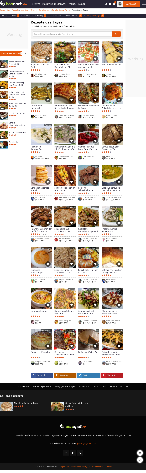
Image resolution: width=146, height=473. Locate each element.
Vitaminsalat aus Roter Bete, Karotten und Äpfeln (88, 148)
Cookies (109, 467)
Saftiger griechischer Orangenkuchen (112, 271)
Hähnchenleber (45, 207)
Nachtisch (25, 10)
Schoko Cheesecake (17, 113)
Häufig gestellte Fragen (65, 386)
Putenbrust (70, 207)
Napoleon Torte (45, 43)
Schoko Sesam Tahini (61, 10)
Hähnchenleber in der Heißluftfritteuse (41, 230)
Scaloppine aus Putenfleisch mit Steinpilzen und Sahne (62, 230)
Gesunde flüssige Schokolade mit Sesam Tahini (18, 73)
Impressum (84, 386)
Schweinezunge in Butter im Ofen (110, 148)
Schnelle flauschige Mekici (40, 189)
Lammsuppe (46, 289)
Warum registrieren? (42, 386)
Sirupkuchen (117, 248)
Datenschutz (97, 467)
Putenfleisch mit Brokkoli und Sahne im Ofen (111, 353)
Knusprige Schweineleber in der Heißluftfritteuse (64, 353)
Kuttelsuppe (46, 248)
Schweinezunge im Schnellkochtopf (63, 271)
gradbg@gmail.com (86, 443)
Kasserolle (118, 330)
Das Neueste (23, 386)
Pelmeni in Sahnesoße (36, 148)
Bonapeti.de (5, 10)
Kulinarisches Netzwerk (54, 4)
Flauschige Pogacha (40, 352)
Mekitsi (48, 166)
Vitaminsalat (93, 125)
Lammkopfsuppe (39, 311)
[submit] (116, 34)
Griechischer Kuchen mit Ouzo (88, 271)
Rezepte (36, 4)
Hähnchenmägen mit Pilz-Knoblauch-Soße (64, 148)
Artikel (72, 4)
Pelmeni (48, 125)
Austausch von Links (119, 386)
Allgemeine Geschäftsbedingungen (75, 467)
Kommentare (55, 15)
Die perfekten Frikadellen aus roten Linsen (112, 106)
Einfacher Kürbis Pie (87, 352)
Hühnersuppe (117, 166)
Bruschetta (94, 43)
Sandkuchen (117, 43)
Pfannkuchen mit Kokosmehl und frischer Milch (110, 312)
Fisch (49, 84)
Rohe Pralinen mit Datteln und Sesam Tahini (17, 94)
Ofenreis (71, 289)
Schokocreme (44, 10)
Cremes (34, 10)
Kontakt (95, 386)
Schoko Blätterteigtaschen (17, 124)
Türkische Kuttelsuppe (37, 271)
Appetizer (71, 125)
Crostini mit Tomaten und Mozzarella (88, 65)
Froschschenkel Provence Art (109, 230)
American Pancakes (114, 289)
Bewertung (40, 15)
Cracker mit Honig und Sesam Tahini (16, 83)
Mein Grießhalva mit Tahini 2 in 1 (18, 104)
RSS (104, 386)
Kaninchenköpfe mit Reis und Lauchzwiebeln (64, 312)
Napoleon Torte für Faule (40, 65)
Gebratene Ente (69, 43)
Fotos (15, 15)
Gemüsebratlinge (115, 84)
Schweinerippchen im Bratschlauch (64, 189)
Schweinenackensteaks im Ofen (88, 106)
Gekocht (27, 15)
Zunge (119, 125)
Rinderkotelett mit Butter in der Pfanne (64, 106)
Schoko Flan (14, 142)
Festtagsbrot (46, 330)
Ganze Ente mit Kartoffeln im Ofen (63, 65)
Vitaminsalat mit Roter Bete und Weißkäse (86, 312)
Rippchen (71, 166)
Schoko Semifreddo (17, 132)
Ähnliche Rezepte (73, 15)
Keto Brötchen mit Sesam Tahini (16, 62)
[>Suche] (72, 34)
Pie (97, 330)
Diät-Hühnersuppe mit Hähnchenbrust (111, 189)
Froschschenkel (116, 207)
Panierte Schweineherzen (86, 189)
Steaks (72, 84)
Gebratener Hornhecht (36, 106)
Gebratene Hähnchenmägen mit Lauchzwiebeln (88, 230)
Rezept (5, 15)
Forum (81, 4)
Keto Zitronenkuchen (112, 64)
